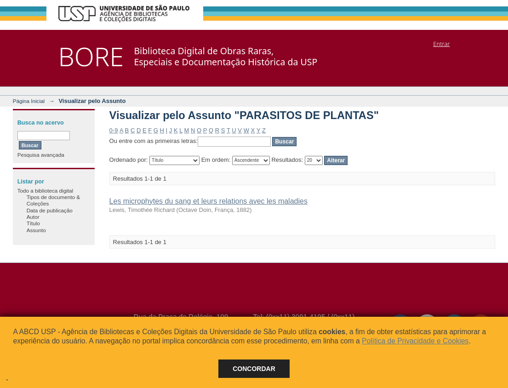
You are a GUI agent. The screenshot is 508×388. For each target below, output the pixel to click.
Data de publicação (50, 210)
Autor (33, 217)
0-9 (113, 130)
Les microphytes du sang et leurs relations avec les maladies (208, 201)
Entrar (441, 44)
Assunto (36, 230)
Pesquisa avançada (40, 155)
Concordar (254, 368)
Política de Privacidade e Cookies (415, 341)
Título (33, 223)
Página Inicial (29, 101)
